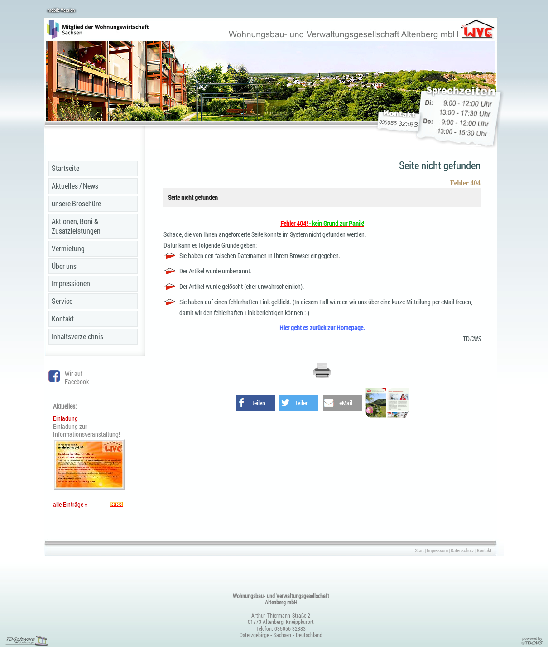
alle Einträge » (71, 504)
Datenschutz (462, 550)
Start (419, 550)
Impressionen (71, 283)
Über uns (64, 266)
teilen (258, 403)
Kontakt (63, 318)
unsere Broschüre (76, 203)
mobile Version (61, 9)
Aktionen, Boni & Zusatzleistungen (76, 225)
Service (62, 301)
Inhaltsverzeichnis (77, 336)
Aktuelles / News (75, 185)
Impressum (437, 550)
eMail (345, 403)
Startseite (65, 168)
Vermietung (68, 248)
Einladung (65, 418)
